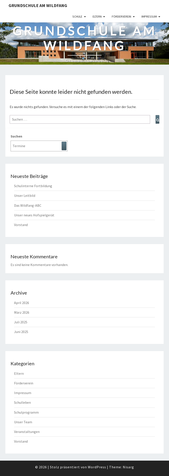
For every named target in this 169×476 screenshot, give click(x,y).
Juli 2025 (20, 322)
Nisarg (128, 467)
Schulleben (22, 402)
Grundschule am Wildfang (38, 5)
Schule (77, 16)
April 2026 (21, 302)
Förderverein (121, 16)
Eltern (97, 16)
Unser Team (23, 422)
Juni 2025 (21, 331)
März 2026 (21, 312)
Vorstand (21, 225)
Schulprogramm (26, 412)
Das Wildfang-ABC (27, 205)
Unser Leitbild (24, 195)
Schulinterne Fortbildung (33, 186)
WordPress (97, 467)
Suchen (16, 136)
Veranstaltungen (27, 431)
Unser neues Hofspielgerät (34, 215)
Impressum (149, 16)
